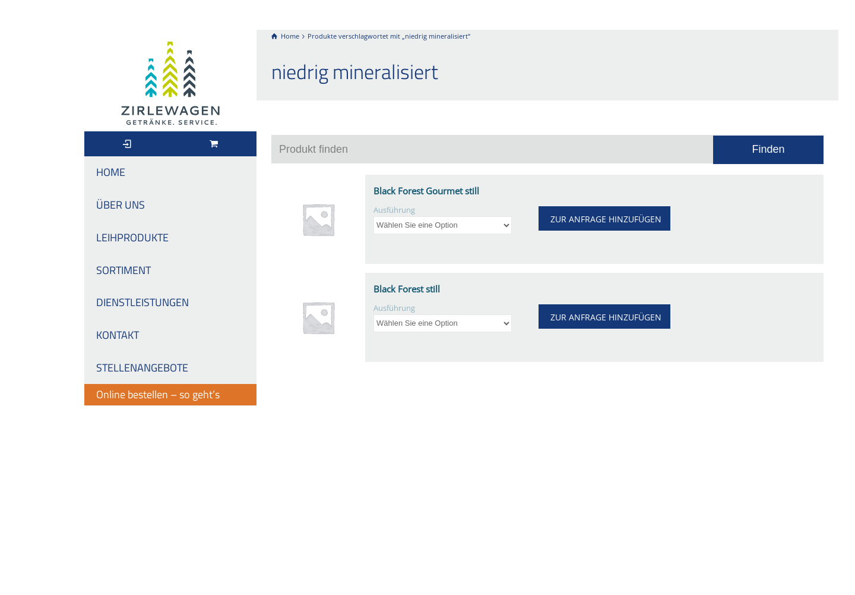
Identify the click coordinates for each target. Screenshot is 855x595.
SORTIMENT (123, 270)
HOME (110, 172)
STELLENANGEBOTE (142, 368)
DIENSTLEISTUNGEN (142, 302)
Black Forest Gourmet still (426, 191)
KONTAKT (117, 335)
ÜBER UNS (120, 205)
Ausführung (394, 210)
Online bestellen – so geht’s (158, 394)
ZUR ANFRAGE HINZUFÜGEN (605, 219)
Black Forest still (406, 289)
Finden (768, 149)
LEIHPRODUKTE (132, 237)
